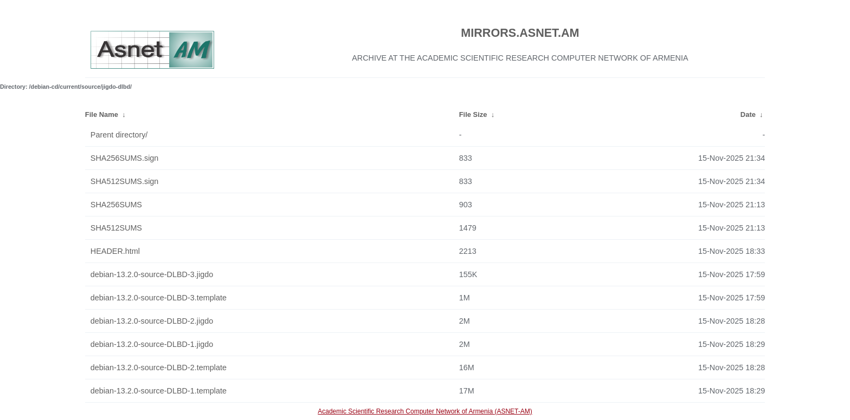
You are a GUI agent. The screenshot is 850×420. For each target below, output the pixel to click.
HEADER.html (115, 251)
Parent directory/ (119, 134)
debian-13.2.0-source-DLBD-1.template (159, 390)
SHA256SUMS (116, 204)
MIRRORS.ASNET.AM (520, 33)
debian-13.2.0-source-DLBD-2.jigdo (152, 321)
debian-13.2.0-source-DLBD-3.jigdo (152, 274)
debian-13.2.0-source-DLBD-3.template (159, 297)
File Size (473, 114)
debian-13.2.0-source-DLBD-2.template (159, 367)
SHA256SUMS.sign (125, 158)
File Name (101, 114)
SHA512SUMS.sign (125, 181)
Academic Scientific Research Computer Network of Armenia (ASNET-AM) (425, 411)
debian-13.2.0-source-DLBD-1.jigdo (152, 344)
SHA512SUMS (116, 228)
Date (748, 114)
